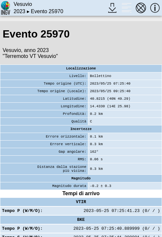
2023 (20, 11)
